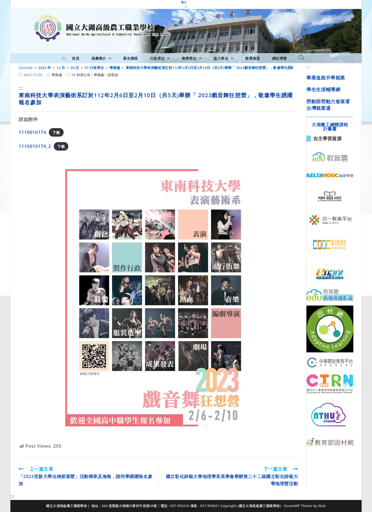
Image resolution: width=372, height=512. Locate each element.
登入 (184, 2)
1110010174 (32, 132)
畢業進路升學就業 (325, 77)
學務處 (57, 75)
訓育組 (113, 75)
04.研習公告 (80, 75)
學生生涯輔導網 (323, 89)
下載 (56, 132)
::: (186, 6)
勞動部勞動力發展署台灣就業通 (328, 104)
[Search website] (301, 57)
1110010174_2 (35, 146)
